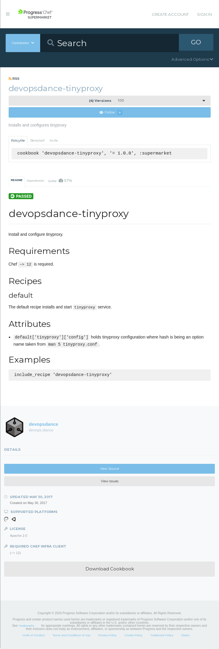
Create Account (170, 14)
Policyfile (18, 141)
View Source (109, 469)
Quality (60, 181)
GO (196, 43)
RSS (14, 78)
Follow (111, 112)
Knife (54, 141)
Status (185, 636)
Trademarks (26, 626)
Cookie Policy (134, 636)
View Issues (109, 482)
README (16, 180)
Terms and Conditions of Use (71, 636)
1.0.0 (106, 101)
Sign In (204, 14)
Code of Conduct (33, 636)
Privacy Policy (107, 636)
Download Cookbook (109, 569)
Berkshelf (37, 141)
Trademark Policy (161, 636)
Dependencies (35, 181)
